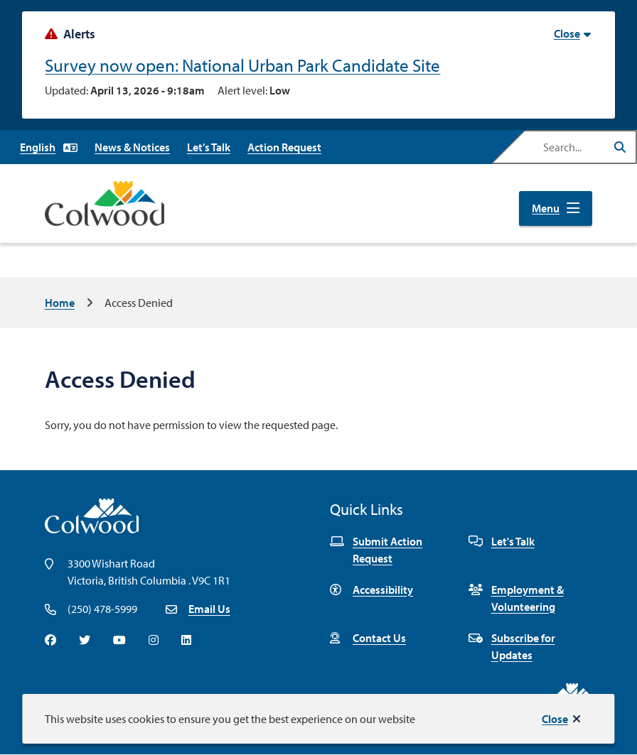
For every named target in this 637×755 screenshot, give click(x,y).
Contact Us (368, 638)
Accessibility (371, 589)
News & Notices (132, 147)
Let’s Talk (208, 147)
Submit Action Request (376, 549)
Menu (546, 208)
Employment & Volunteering (516, 598)
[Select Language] (48, 147)
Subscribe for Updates (512, 646)
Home (60, 302)
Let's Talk (502, 541)
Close (555, 719)
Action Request (284, 147)
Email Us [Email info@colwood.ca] (209, 609)
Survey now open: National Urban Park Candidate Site (242, 65)
